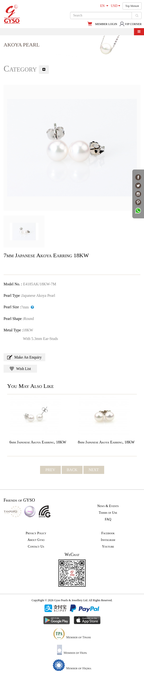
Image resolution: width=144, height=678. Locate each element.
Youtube (108, 546)
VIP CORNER (130, 24)
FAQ (108, 519)
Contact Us (36, 546)
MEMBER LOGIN (106, 24)
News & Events (108, 506)
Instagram (108, 540)
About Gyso (36, 540)
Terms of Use (108, 512)
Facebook (108, 533)
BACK (72, 470)
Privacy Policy (36, 533)
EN (104, 6)
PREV (50, 470)
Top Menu (132, 6)
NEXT (94, 470)
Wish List (20, 368)
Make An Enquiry (24, 357)
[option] (72, 147)
